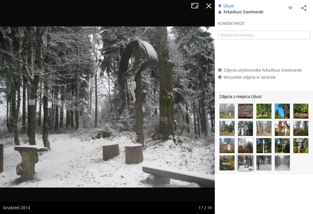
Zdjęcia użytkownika (260, 70)
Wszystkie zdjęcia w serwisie (247, 77)
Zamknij (209, 6)
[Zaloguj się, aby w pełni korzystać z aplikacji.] (290, 7)
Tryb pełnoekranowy (197, 6)
